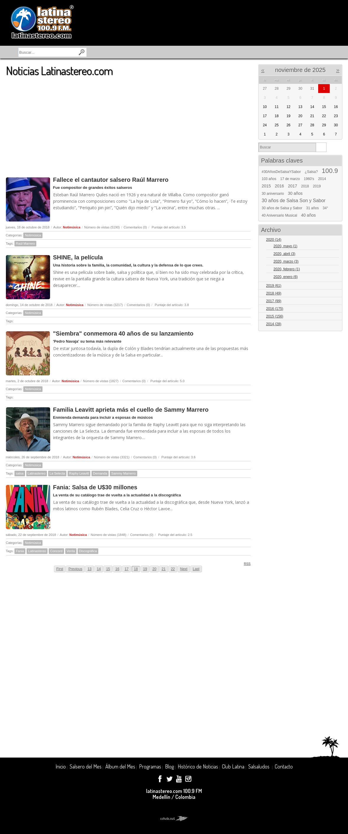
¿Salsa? (311, 172)
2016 (279, 186)
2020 (273, 240)
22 (173, 569)
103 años (269, 179)
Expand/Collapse (335, 240)
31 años (312, 208)
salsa (20, 473)
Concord (56, 551)
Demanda (100, 473)
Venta (71, 551)
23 (336, 116)
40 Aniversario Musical (279, 215)
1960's (309, 179)
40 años (308, 215)
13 (90, 569)
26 (288, 125)
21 (164, 569)
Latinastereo (37, 473)
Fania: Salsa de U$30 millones (95, 487)
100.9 (330, 171)
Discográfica (88, 551)
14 (99, 569)
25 (277, 125)
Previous (75, 569)
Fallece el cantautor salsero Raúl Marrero (111, 179)
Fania (20, 551)
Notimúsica (71, 227)
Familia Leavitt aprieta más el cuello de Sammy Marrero (131, 409)
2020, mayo (286, 246)
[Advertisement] (128, 123)
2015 (266, 186)
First (59, 569)
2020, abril (284, 254)
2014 (322, 179)
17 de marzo (290, 179)
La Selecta (57, 473)
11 (277, 107)
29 (324, 125)
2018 (305, 186)
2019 (317, 186)
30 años (295, 193)
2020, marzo (286, 261)
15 (108, 569)
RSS (245, 563)
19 (145, 569)
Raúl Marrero (25, 243)
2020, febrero (287, 269)
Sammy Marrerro (123, 473)
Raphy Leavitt (79, 473)
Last (196, 569)
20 (154, 569)
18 (136, 569)
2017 (292, 186)
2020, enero (286, 277)
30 (336, 125)
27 (300, 125)
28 (312, 125)
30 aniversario (273, 193)
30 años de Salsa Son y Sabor (294, 200)
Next (183, 569)
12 (288, 107)
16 (117, 569)
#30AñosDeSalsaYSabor (281, 172)
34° (325, 208)
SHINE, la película (78, 257)
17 (126, 569)
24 (265, 125)
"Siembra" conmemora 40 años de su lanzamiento (123, 333)
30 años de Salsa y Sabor (282, 208)
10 (265, 107)
